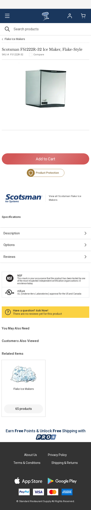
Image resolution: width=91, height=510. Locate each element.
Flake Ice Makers (15, 39)
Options (9, 245)
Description (12, 233)
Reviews (9, 257)
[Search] (45, 29)
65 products (23, 409)
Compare (38, 54)
